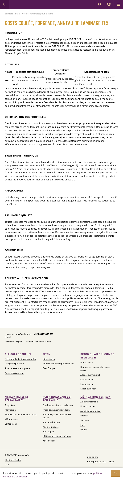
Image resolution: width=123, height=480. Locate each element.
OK (115, 473)
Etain (82, 424)
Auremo (22, 5)
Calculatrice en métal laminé (38, 341)
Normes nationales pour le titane (58, 363)
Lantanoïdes (11, 423)
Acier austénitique (51, 422)
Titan (46, 354)
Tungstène (10, 405)
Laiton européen (88, 388)
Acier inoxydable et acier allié (57, 398)
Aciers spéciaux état (14, 372)
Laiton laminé (86, 384)
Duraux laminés (87, 406)
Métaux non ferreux (95, 396)
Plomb (83, 429)
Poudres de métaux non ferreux (58, 405)
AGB (7, 464)
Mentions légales (13, 459)
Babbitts (84, 415)
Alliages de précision (14, 363)
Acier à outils (49, 440)
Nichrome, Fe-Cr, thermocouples (20, 359)
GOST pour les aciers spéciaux (57, 436)
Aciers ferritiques (50, 426)
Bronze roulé (86, 362)
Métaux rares (11, 419)
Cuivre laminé (86, 379)
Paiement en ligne (13, 341)
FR (99, 4)
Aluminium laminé (89, 401)
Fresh (111, 461)
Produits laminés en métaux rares (21, 414)
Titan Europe (49, 368)
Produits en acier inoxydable (56, 409)
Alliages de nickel (18, 354)
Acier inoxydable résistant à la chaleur (57, 416)
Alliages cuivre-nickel (90, 374)
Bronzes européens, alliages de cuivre (95, 369)
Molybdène (10, 409)
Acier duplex (48, 431)
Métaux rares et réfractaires (16, 398)
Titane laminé (49, 359)
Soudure (84, 420)
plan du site (92, 456)
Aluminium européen (90, 411)
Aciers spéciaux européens (17, 368)
